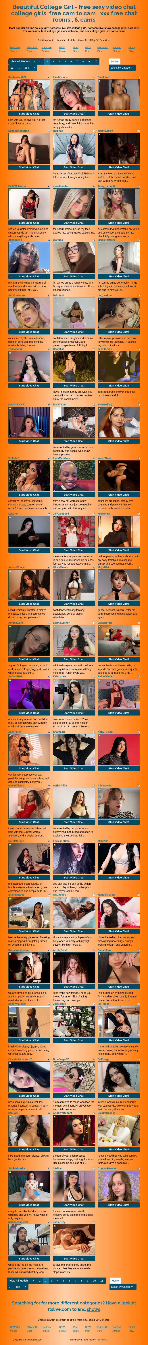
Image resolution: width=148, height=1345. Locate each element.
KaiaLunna (59, 676)
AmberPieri (15, 676)
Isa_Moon (104, 1003)
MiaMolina (104, 513)
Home (114, 61)
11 (12, 67)
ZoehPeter (14, 731)
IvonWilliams (16, 785)
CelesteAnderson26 (20, 1059)
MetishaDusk (16, 404)
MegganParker (106, 894)
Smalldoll (103, 77)
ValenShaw (104, 458)
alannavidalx (105, 130)
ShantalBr (59, 731)
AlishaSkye (15, 239)
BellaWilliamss (17, 186)
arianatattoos (16, 894)
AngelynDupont (62, 1112)
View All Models (20, 61)
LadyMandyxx (61, 458)
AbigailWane (16, 622)
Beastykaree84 (17, 1003)
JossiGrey (59, 1222)
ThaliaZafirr (15, 349)
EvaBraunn (60, 404)
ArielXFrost (60, 950)
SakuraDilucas (107, 1112)
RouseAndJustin (18, 950)
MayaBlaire (104, 567)
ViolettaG (14, 458)
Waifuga (58, 239)
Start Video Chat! (29, 113)
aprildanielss (61, 186)
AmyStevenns (16, 295)
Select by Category (122, 67)
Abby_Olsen (105, 731)
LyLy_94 (13, 513)
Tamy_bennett (106, 186)
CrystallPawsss (107, 1168)
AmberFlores (16, 567)
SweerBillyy (105, 404)
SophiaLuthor (61, 622)
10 (95, 61)
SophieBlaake (16, 1168)
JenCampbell (61, 513)
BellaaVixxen (106, 676)
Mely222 (103, 841)
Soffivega (103, 1059)
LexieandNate (61, 841)
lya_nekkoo (105, 295)
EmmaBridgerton (18, 130)
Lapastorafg (105, 622)
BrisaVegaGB (61, 1059)
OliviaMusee (60, 567)
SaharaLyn (104, 950)
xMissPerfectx (106, 239)
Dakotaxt (58, 295)
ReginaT (58, 130)
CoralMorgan (16, 841)
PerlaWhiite (60, 785)
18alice (57, 1168)
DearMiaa (58, 349)
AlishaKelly (105, 785)
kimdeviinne (60, 77)
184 (27, 67)
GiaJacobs (59, 894)
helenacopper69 (18, 1222)
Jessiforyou (105, 349)
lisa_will (13, 1112)
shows (93, 1309)
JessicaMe (59, 1003)
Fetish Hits (102, 1339)
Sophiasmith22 (17, 77)
